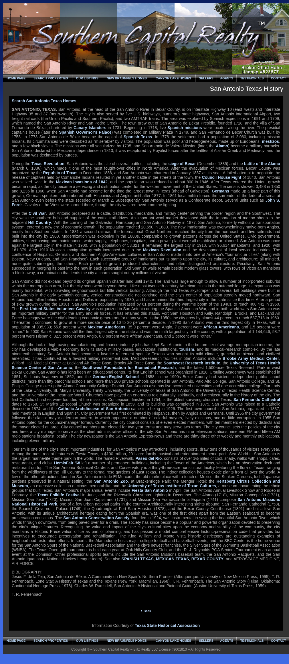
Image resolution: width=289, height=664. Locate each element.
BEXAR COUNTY (207, 559)
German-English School (116, 376)
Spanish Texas (138, 137)
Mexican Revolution (162, 250)
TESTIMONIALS (252, 78)
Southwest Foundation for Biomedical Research (129, 367)
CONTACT (278, 78)
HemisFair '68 (67, 463)
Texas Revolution (47, 163)
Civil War (37, 213)
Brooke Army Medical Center (251, 358)
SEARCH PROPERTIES (50, 78)
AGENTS (226, 78)
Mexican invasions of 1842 (81, 182)
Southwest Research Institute (192, 363)
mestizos (270, 141)
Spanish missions (184, 127)
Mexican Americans (106, 327)
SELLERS (206, 78)
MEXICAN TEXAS (172, 559)
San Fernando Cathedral (256, 399)
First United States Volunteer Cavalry (55, 308)
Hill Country (39, 222)
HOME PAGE (16, 78)
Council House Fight (221, 177)
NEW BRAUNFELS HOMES (127, 78)
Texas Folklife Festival (59, 495)
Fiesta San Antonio (150, 490)
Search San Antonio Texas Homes (44, 101)
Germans (220, 191)
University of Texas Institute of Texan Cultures (171, 486)
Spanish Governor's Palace (85, 132)
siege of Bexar (182, 163)
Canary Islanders (90, 127)
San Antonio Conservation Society (97, 517)
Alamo (222, 146)
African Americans (221, 327)
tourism (186, 349)
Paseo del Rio (148, 458)
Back (146, 611)
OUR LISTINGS (87, 78)
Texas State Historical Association (167, 625)
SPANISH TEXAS (138, 559)
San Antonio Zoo (111, 481)
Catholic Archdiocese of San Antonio (94, 408)
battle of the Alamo (262, 163)
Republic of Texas (60, 172)
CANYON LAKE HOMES (173, 78)
